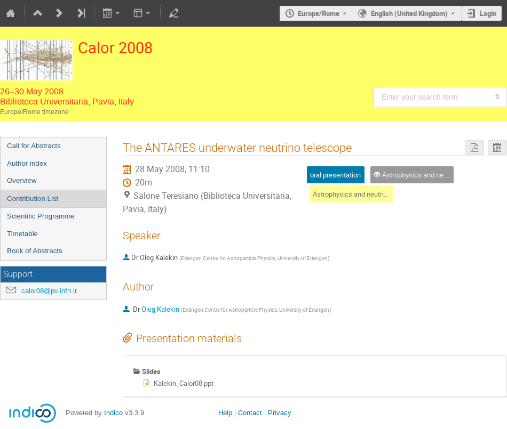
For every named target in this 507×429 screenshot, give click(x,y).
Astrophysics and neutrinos (354, 194)
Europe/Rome (318, 13)
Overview (22, 180)
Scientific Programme (41, 216)
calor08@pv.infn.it (49, 290)
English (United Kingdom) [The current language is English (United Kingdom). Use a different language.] (409, 13)
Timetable (22, 234)
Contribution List (32, 199)
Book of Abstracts (34, 251)
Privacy (279, 412)
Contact (250, 412)
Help (225, 412)
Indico (113, 412)
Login (488, 13)
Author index (27, 163)
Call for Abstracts (34, 146)
